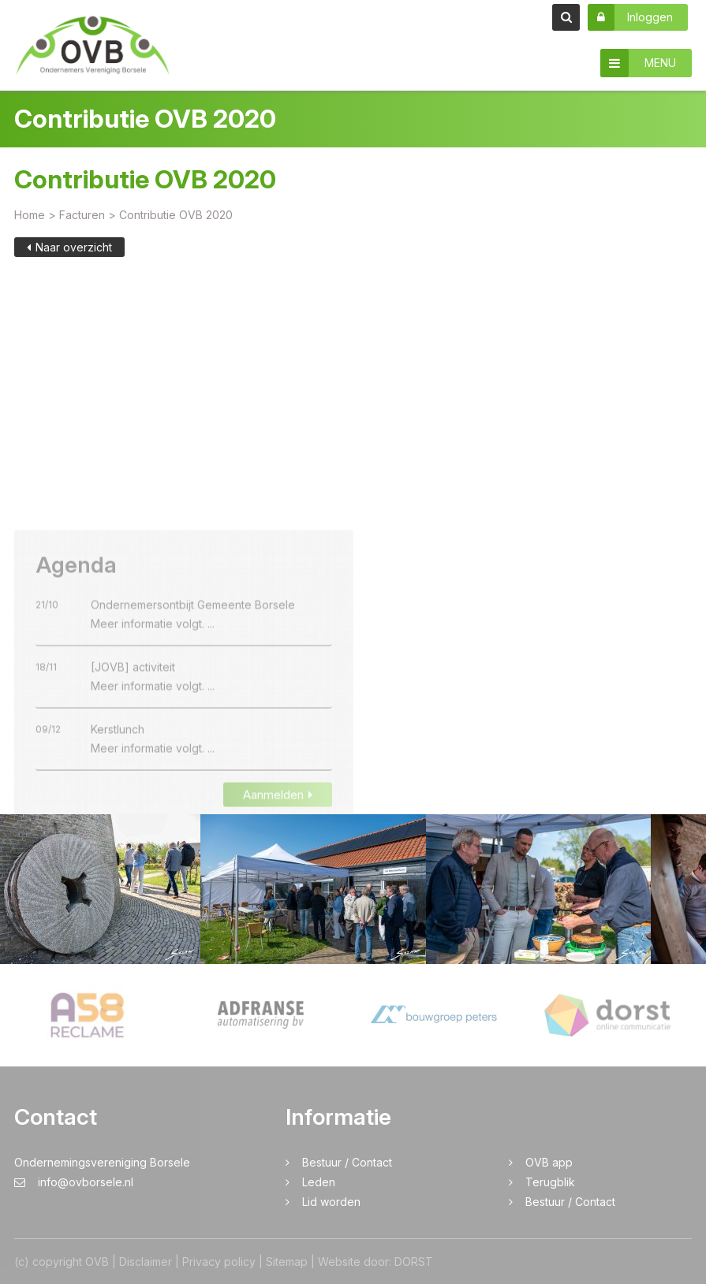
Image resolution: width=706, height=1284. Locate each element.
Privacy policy (219, 1261)
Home (29, 215)
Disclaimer (145, 1261)
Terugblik (550, 1182)
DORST (413, 1261)
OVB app (549, 1162)
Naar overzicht (69, 248)
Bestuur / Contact (347, 1162)
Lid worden (331, 1201)
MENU (638, 63)
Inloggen (630, 17)
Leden (318, 1182)
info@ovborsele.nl (73, 1182)
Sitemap (287, 1261)
